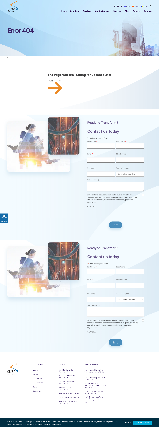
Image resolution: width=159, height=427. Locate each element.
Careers (136, 11)
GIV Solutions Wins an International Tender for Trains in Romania (95, 385)
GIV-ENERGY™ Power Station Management (69, 402)
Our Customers (101, 11)
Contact (148, 11)
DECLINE (128, 423)
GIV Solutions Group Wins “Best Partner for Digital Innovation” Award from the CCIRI (94, 400)
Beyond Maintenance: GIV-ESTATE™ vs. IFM (94, 392)
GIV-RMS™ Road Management (69, 393)
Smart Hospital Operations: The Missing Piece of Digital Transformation (94, 372)
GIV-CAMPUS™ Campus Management (67, 382)
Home (64, 11)
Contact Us (37, 391)
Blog (127, 11)
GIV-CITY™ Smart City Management (66, 371)
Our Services (37, 378)
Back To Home (55, 87)
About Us (117, 11)
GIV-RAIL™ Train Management (69, 397)
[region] (79, 422)
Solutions (74, 11)
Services (87, 11)
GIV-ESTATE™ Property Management (67, 377)
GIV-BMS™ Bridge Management (65, 388)
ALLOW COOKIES (143, 423)
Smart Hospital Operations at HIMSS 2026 (94, 378)
